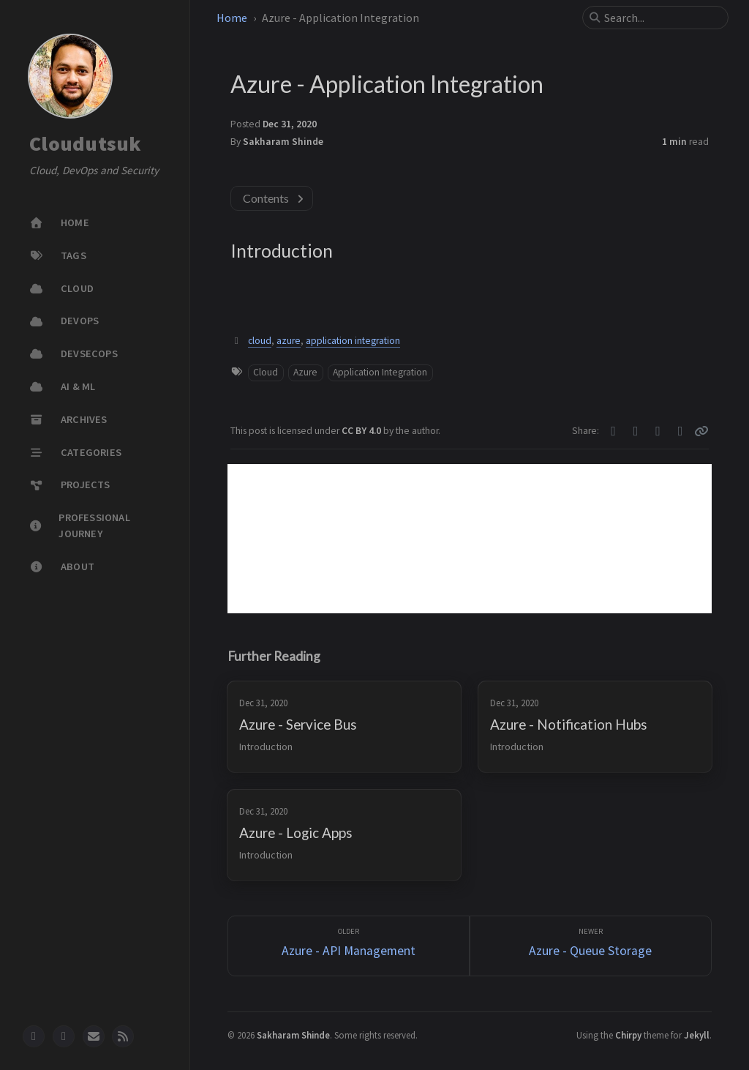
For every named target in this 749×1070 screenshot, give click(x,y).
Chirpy (628, 1035)
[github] (33, 1036)
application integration (353, 340)
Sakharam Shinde (283, 141)
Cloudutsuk (85, 144)
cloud (259, 340)
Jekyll (697, 1035)
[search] (661, 18)
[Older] (348, 946)
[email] (93, 1036)
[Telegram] (658, 431)
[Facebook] (636, 431)
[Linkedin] (680, 431)
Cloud (265, 372)
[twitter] (63, 1036)
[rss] (123, 1036)
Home (232, 17)
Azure (305, 372)
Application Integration (380, 372)
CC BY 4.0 (362, 430)
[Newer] (591, 946)
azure (288, 340)
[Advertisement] (469, 538)
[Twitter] (613, 431)
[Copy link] (701, 431)
